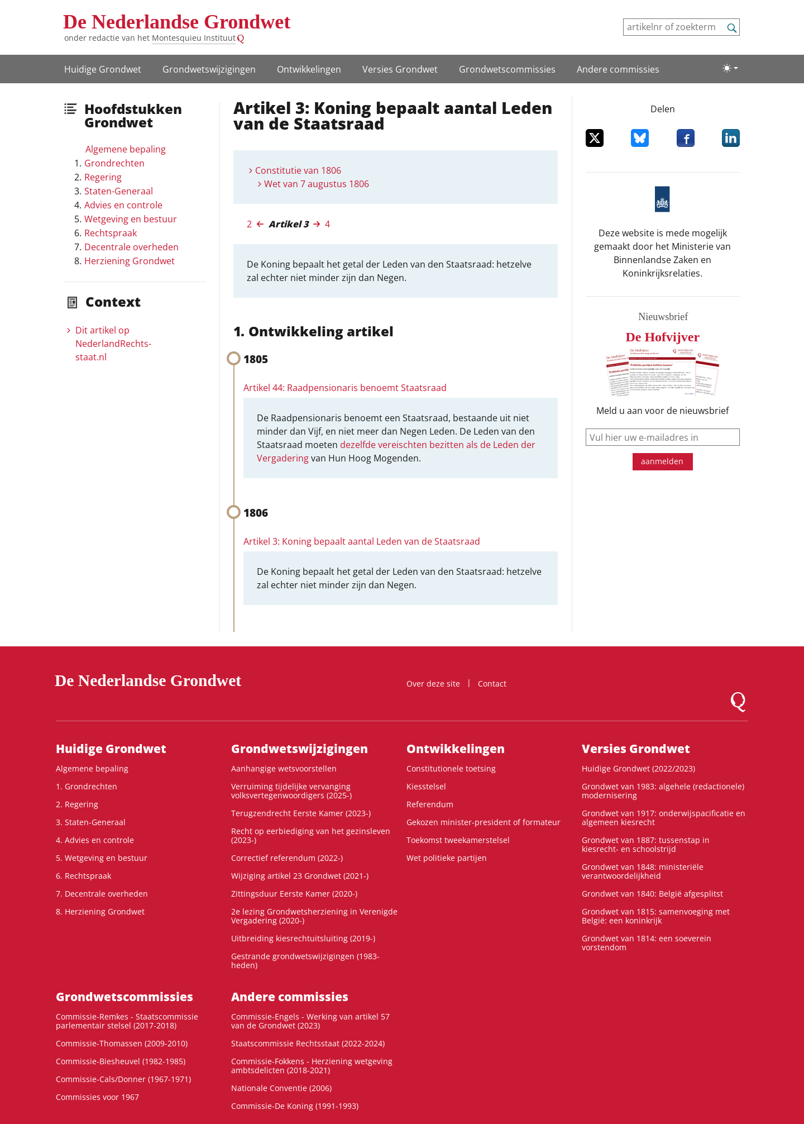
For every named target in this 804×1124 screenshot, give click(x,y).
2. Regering (77, 804)
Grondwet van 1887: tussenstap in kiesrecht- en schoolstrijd (646, 844)
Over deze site (433, 683)
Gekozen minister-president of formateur (483, 822)
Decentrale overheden (131, 247)
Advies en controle (123, 205)
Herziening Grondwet (129, 261)
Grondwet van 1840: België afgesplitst (652, 893)
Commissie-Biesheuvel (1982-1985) (120, 1061)
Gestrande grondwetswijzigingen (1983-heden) (305, 960)
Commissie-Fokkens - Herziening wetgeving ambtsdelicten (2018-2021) (312, 1065)
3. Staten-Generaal (91, 822)
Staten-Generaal (118, 191)
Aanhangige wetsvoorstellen (284, 768)
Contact (492, 683)
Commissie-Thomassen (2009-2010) (122, 1043)
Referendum (429, 804)
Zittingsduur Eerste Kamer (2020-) (294, 893)
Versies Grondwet (400, 69)
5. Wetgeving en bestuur (101, 857)
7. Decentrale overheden (102, 893)
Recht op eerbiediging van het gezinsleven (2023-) (310, 835)
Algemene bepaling (125, 149)
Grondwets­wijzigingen (209, 69)
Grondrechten (114, 163)
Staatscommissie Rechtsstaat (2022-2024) (308, 1043)
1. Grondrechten (86, 786)
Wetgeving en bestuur (130, 219)
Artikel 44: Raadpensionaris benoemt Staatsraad (345, 388)
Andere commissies (618, 69)
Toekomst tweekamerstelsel (458, 840)
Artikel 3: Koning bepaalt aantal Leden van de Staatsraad (361, 541)
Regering (103, 177)
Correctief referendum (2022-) (287, 857)
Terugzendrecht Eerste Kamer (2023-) (301, 813)
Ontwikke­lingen (309, 69)
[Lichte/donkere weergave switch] (730, 68)
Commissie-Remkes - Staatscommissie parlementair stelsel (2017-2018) (127, 1021)
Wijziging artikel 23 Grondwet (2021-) (299, 875)
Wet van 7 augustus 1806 (316, 184)
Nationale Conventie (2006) (281, 1088)
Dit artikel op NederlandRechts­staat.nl (113, 343)
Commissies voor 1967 (97, 1097)
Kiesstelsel (426, 786)
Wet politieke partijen (446, 857)
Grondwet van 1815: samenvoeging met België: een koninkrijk (656, 916)
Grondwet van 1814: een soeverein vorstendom (646, 942)
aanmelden (662, 461)
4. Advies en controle (95, 840)
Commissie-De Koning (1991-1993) (294, 1106)
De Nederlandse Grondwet (176, 22)
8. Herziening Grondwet (100, 911)
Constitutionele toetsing (451, 768)
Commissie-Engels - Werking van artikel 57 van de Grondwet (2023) (310, 1021)
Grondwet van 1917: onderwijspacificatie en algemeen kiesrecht (663, 817)
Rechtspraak (110, 233)
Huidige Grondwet (102, 69)
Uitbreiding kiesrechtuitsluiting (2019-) (303, 938)
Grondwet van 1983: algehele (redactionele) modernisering (663, 791)
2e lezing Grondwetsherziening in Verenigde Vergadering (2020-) (314, 916)
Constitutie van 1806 (298, 170)
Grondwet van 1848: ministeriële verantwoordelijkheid (643, 871)
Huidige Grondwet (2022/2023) (638, 768)
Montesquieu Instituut (194, 37)
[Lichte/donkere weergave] (730, 68)
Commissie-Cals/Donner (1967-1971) (123, 1079)
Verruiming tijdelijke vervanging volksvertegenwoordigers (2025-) (291, 791)
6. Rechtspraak (83, 875)
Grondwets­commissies (507, 69)
